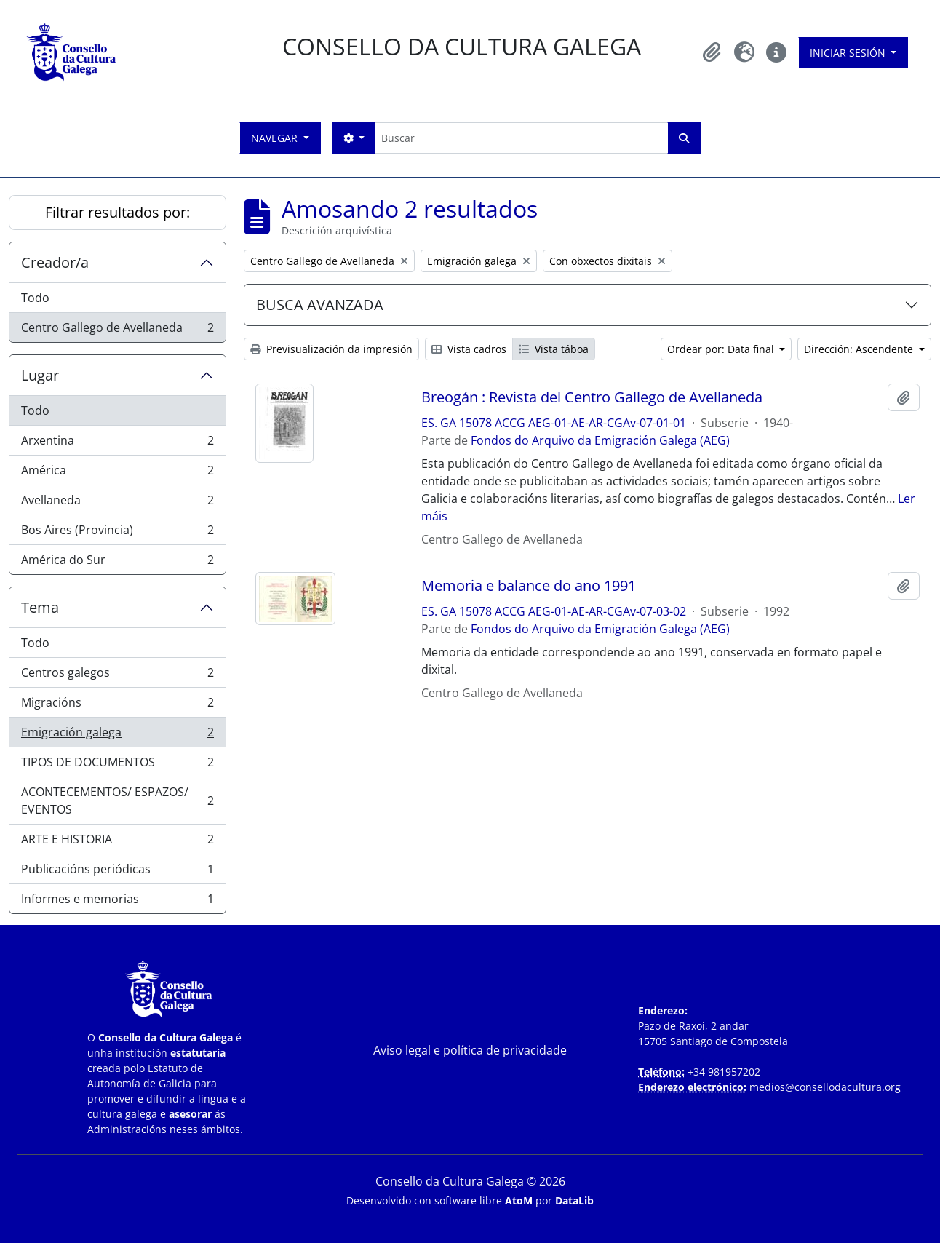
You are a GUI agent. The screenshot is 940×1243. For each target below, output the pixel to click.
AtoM (519, 1200)
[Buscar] (521, 138)
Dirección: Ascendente (860, 349)
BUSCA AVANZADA (319, 304)
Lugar (40, 375)
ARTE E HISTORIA (117, 842)
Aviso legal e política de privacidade (470, 1050)
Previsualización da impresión (331, 349)
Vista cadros (468, 349)
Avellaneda (117, 503)
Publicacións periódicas (117, 872)
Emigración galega (117, 735)
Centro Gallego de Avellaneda (117, 330)
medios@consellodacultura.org (825, 1087)
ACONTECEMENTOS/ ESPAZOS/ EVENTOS (117, 800)
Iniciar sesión (849, 53)
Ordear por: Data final (722, 349)
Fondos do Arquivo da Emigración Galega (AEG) (600, 440)
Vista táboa (554, 349)
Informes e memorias (117, 901)
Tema (40, 607)
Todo (35, 298)
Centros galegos (117, 676)
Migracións (117, 706)
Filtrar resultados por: (117, 212)
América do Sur (117, 562)
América (117, 473)
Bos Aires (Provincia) (117, 533)
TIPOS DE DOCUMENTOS (117, 765)
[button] (712, 52)
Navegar (275, 138)
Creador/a (55, 262)
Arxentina (117, 444)
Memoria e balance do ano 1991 (528, 586)
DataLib (574, 1200)
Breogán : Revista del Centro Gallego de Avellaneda (591, 397)
